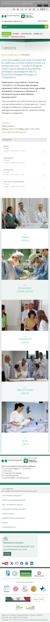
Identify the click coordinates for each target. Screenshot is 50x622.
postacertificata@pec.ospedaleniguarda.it (15, 478)
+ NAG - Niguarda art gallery (12, 504)
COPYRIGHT (32, 615)
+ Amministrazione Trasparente (13, 518)
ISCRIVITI (7, 554)
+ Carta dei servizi (7, 513)
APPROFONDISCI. (27, 4)
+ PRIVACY (4, 523)
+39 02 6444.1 (42, 21)
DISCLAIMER (13, 617)
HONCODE (5, 617)
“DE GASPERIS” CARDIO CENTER (25, 289)
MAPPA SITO (6, 615)
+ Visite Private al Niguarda (11, 495)
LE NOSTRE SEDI (26, 34)
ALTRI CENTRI (25, 442)
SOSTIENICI (5, 36)
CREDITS (40, 615)
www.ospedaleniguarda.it (10, 475)
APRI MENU (6, 34)
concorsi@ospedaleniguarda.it (14, 131)
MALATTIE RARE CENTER (25, 391)
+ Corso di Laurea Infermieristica (13, 500)
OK (43, 6)
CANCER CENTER (25, 238)
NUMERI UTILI (38, 34)
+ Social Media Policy (8, 527)
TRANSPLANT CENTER (25, 340)
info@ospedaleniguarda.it (12, 21)
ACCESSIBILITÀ (22, 617)
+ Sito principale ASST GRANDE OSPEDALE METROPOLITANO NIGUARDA (19, 490)
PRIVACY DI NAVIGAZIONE (19, 615)
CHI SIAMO (15, 34)
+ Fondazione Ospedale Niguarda (13, 509)
